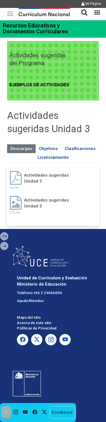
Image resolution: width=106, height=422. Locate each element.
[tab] (82, 9)
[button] (82, 9)
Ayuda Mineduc (30, 301)
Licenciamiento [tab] (53, 157)
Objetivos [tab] (48, 148)
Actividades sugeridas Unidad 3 (46, 178)
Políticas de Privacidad (37, 328)
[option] (16, 412)
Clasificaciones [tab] (80, 148)
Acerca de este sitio (34, 323)
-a (5, 245)
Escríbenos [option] (62, 412)
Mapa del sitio (29, 317)
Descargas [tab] (21, 148)
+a (5, 236)
